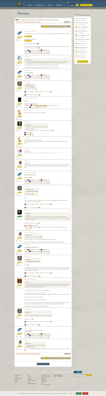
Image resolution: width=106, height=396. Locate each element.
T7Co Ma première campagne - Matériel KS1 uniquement (39, 91)
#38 (70, 309)
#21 (70, 31)
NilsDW (19, 165)
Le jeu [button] (30, 5)
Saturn (26, 259)
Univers (16, 376)
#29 (70, 149)
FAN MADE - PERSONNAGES (30, 104)
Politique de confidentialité (44, 380)
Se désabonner (77, 376)
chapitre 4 (31, 72)
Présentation (17, 375)
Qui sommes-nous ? (45, 375)
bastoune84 (19, 153)
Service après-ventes (45, 384)
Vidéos (29, 376)
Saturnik (19, 35)
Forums (50, 5)
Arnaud (19, 61)
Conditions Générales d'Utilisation (46, 377)
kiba (19, 86)
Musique (30, 378)
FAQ (29, 375)
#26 (70, 110)
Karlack (19, 126)
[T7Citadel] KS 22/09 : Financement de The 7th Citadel (37, 20)
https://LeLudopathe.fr (54, 67)
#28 (70, 137)
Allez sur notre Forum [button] (82, 61)
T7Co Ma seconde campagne (33, 94)
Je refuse (85, 393)
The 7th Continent (24, 22)
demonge (19, 114)
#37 (70, 279)
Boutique (58, 5)
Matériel (16, 380)
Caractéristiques (18, 378)
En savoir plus (71, 393)
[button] (69, 2)
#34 (70, 232)
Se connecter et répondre (43, 364)
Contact (42, 383)
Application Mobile (32, 383)
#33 (70, 210)
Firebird (27, 59)
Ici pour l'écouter (28, 331)
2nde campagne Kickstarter (35, 22)
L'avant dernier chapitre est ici (31, 247)
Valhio (19, 102)
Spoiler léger (28, 36)
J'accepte (79, 393)
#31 (70, 172)
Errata (29, 381)
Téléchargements (32, 380)
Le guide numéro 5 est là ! (30, 174)
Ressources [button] (40, 5)
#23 (70, 70)
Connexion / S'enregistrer (86, 5)
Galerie (16, 381)
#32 (70, 186)
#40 (70, 340)
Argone (19, 283)
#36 (70, 256)
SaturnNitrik (28, 85)
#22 (70, 56)
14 (66, 26)
